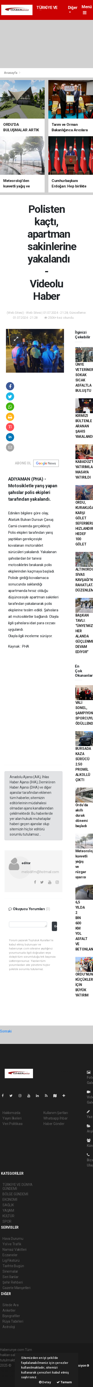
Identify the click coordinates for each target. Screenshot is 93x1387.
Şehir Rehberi (12, 1282)
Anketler (8, 1310)
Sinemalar (10, 1271)
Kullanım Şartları (55, 1113)
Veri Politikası (12, 1124)
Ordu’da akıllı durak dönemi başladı (81, 815)
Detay (45, 1382)
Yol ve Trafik (11, 1244)
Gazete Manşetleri (16, 1288)
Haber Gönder (53, 1124)
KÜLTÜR (8, 1216)
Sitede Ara (10, 1305)
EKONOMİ (9, 1200)
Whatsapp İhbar (55, 1118)
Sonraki (6, 1031)
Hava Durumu (12, 1239)
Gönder (55, 926)
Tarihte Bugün (13, 1266)
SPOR (6, 1221)
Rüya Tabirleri (12, 1321)
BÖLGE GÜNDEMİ (15, 1194)
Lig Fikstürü (11, 1260)
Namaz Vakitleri (14, 1250)
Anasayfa (11, 73)
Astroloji (8, 1327)
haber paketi (9, 1371)
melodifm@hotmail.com (40, 872)
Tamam (64, 1382)
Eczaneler (10, 1255)
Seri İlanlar (10, 1277)
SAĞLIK (8, 1205)
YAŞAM (8, 1210)
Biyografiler (11, 1316)
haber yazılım (10, 1376)
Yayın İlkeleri (11, 1118)
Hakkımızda (11, 1113)
